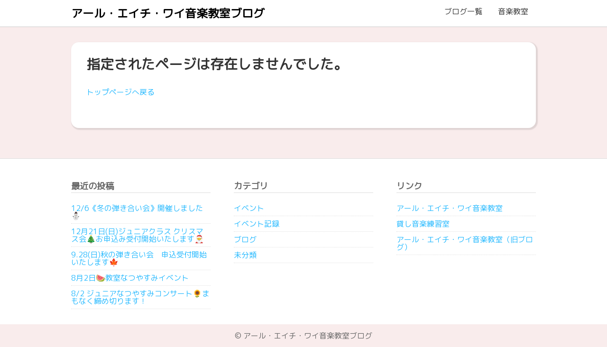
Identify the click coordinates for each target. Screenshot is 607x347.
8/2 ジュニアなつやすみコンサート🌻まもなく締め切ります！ (140, 297)
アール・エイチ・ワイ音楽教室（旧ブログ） (464, 243)
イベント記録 (256, 224)
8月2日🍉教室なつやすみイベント (130, 278)
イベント (249, 208)
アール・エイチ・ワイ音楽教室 (449, 208)
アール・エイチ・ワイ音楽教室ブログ (168, 13)
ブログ (245, 239)
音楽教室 (513, 11)
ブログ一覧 (463, 11)
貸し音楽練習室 (423, 224)
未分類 (245, 255)
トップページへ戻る (120, 92)
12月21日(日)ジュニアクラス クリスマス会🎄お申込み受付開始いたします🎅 (137, 235)
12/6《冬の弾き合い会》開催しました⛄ (137, 212)
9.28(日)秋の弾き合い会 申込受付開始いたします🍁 (139, 258)
